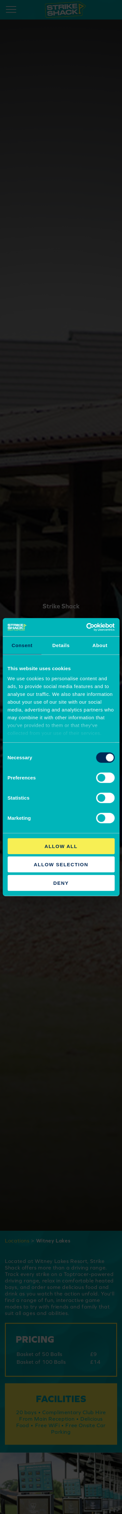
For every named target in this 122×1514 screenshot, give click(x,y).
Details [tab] (61, 645)
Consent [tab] (22, 645)
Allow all (61, 846)
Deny (61, 882)
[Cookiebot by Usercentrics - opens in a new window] (87, 627)
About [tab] (99, 645)
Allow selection (61, 864)
